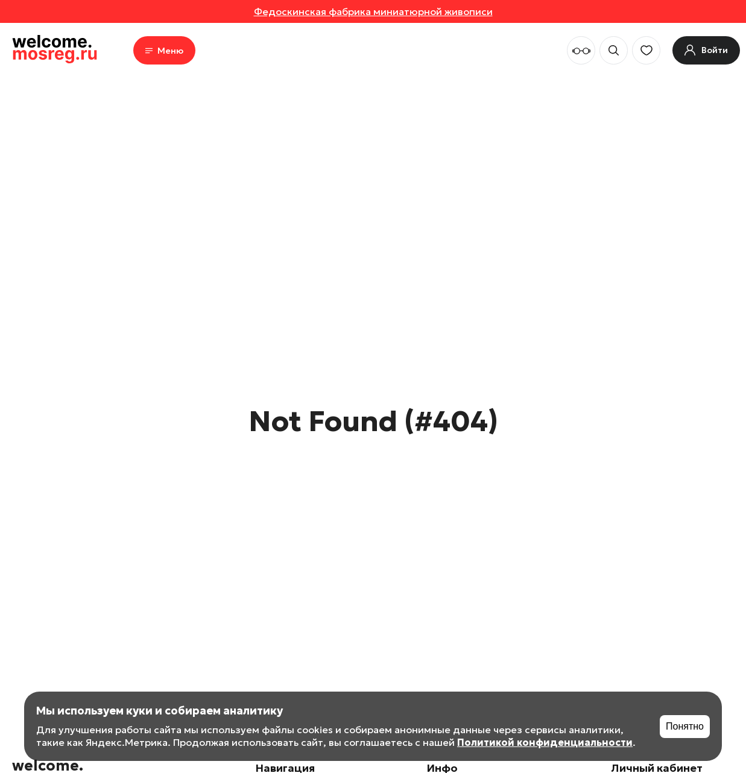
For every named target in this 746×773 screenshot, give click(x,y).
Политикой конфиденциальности (545, 742)
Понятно (685, 726)
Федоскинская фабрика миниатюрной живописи (373, 11)
